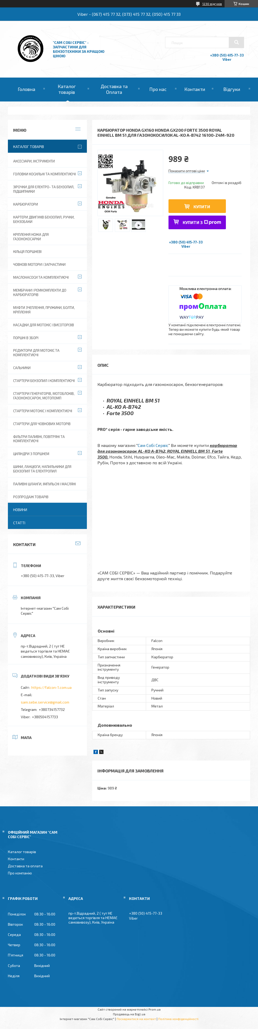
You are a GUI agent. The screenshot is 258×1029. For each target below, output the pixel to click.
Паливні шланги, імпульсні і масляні (44, 484)
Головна (26, 89)
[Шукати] (236, 42)
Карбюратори (25, 204)
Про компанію (20, 873)
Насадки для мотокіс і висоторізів (43, 325)
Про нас (158, 89)
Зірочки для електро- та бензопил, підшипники (43, 189)
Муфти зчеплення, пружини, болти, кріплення (44, 309)
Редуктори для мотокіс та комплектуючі (36, 352)
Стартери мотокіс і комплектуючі (42, 411)
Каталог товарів (67, 89)
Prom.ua (154, 1009)
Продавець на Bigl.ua (129, 1014)
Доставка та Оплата (114, 89)
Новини (20, 509)
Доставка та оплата (25, 866)
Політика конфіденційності (178, 1019)
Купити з (202, 222)
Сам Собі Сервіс (153, 445)
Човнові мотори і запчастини (39, 264)
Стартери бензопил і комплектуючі (44, 381)
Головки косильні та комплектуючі (44, 174)
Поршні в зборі (25, 338)
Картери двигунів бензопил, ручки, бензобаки (44, 219)
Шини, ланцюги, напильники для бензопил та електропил (42, 469)
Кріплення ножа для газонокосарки (31, 236)
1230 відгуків (212, 4)
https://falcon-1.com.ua (51, 687)
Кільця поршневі (27, 251)
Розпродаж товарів (30, 497)
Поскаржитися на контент (136, 1019)
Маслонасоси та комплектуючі (41, 277)
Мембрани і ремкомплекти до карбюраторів (39, 292)
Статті (19, 523)
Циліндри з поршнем (31, 454)
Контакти (194, 89)
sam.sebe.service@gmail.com (45, 702)
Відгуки (231, 89)
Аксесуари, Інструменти (34, 161)
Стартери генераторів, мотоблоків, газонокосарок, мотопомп (44, 395)
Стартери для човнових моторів (42, 424)
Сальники (22, 368)
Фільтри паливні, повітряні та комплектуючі (39, 439)
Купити (202, 206)
